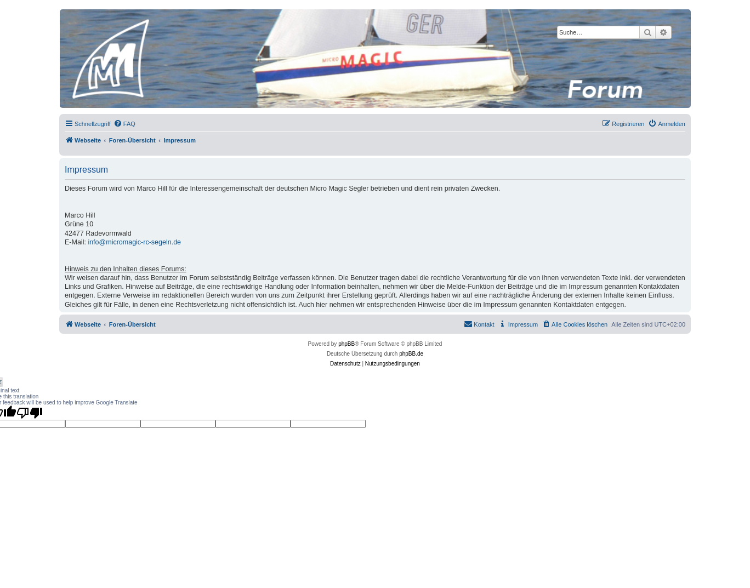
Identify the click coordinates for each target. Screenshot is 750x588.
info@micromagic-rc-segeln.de (134, 242)
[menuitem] (124, 123)
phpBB (346, 344)
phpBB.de (411, 354)
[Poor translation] (29, 413)
